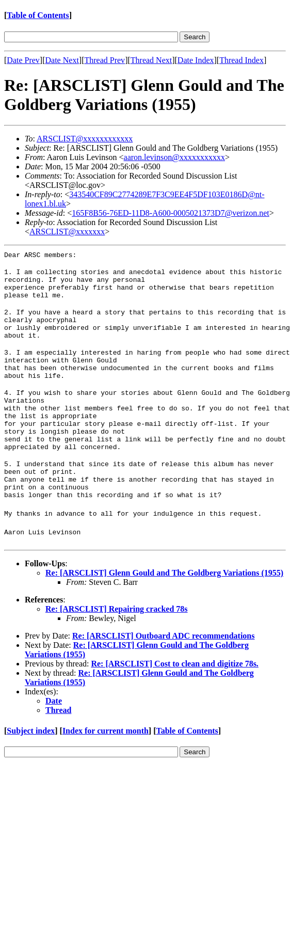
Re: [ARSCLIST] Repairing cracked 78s (116, 647)
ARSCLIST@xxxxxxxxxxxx (85, 138)
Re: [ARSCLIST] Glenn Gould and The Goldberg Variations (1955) (164, 611)
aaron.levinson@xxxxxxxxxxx (174, 157)
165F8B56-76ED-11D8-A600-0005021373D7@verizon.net (170, 213)
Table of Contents (38, 15)
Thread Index (241, 60)
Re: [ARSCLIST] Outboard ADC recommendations (163, 674)
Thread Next (151, 60)
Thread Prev (104, 60)
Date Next (62, 60)
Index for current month (105, 769)
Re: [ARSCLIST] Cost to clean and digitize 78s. (174, 702)
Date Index (196, 60)
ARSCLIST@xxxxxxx (67, 231)
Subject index (31, 769)
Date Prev (23, 60)
